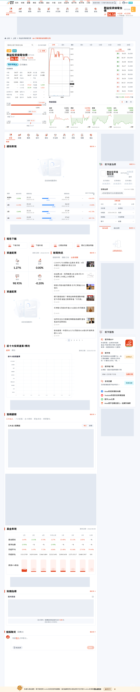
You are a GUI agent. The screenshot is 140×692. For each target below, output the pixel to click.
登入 (126, 3)
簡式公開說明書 (87, 245)
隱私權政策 (97, 689)
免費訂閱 (129, 374)
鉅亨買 (74, 3)
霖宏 (72, 108)
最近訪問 (116, 228)
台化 (115, 108)
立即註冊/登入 (117, 250)
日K (63, 45)
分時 (53, 45)
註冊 (130, 3)
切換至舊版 (43, 45)
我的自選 (105, 228)
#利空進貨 (106, 193)
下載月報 (16, 245)
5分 (91, 45)
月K (81, 45)
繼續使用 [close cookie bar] (108, 689)
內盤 (117, 97)
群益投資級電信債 (25, 38)
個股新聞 (56, 257)
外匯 (53, 3)
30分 (119, 45)
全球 (59, 3)
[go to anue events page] (120, 2)
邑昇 (50, 108)
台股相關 (74, 257)
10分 (100, 45)
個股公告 (65, 257)
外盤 (131, 97)
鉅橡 (93, 108)
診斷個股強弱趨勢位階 (43, 38)
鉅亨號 (81, 3)
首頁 (16, 3)
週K (72, 45)
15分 (109, 45)
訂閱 (88, 3)
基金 (48, 3)
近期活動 (117, 200)
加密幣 (66, 3)
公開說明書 (62, 245)
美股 (34, 3)
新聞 (22, 3)
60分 (128, 45)
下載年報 (39, 245)
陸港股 (41, 3)
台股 (28, 3)
